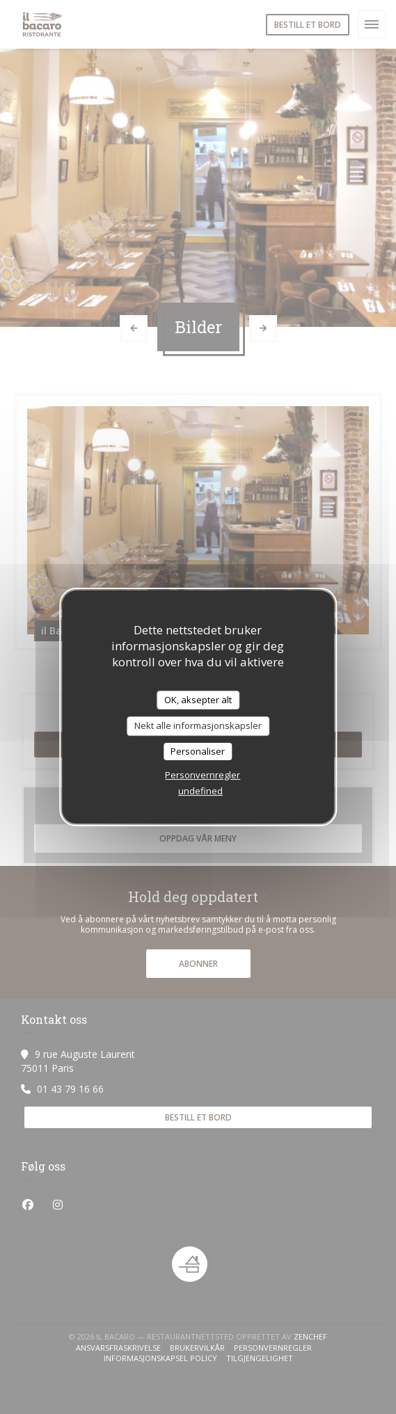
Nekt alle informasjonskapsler (198, 725)
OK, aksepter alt (198, 699)
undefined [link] (200, 791)
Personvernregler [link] (202, 775)
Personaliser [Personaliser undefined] (198, 751)
